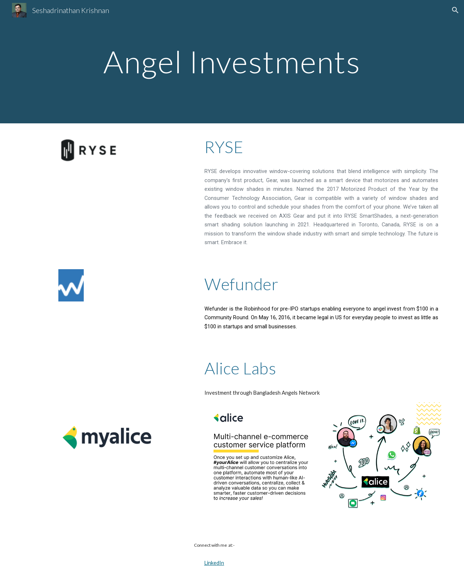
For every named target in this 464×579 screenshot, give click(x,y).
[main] (232, 61)
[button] (455, 10)
